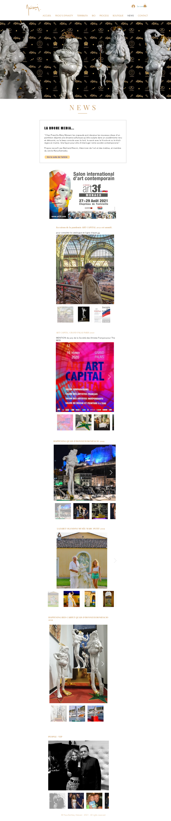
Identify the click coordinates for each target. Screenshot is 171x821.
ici (98, 232)
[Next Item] (109, 269)
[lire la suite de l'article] (57, 157)
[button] (144, 5)
